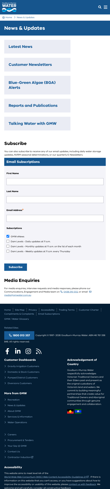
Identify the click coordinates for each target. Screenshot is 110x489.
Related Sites (11, 293)
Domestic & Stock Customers (23, 337)
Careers (12, 400)
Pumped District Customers (23, 343)
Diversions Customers (20, 349)
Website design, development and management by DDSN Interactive (41, 468)
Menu (105, 7)
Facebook (7, 317)
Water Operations (17, 388)
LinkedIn (18, 317)
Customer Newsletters (55, 49)
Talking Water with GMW (54, 84)
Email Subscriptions (49, 279)
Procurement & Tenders (20, 406)
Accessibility (48, 275)
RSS (39, 317)
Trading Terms (67, 275)
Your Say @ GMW (17, 411)
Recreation (14, 365)
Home (9, 17)
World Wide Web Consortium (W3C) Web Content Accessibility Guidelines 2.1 (45, 442)
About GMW (14, 377)
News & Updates (25, 17)
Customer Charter (89, 275)
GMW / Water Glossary (16, 284)
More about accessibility (20, 458)
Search (100, 7)
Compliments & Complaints (19, 279)
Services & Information (20, 382)
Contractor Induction (19, 423)
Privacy (33, 275)
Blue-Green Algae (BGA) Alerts (90, 54)
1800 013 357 (21, 301)
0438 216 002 (71, 257)
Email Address (19, 176)
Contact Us (14, 417)
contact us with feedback (82, 450)
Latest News (15, 49)
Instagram (28, 317)
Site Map (19, 275)
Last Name (12, 157)
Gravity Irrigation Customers (23, 332)
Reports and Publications (21, 84)
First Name (12, 139)
